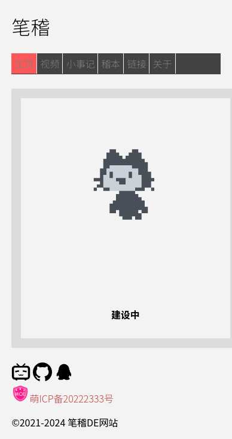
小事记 (80, 63)
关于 (162, 63)
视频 (49, 63)
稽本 (110, 63)
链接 (136, 63)
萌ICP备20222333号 (62, 398)
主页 (23, 63)
